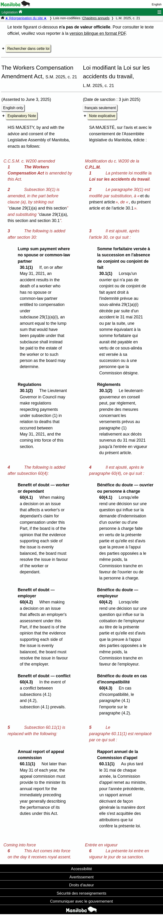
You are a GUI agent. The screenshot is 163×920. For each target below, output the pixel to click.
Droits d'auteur (81, 885)
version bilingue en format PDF (98, 33)
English (157, 4)
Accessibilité (81, 869)
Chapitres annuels (95, 18)
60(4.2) (27, 602)
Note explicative (102, 116)
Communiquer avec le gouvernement (81, 901)
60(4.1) (27, 497)
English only (13, 108)
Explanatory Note (22, 116)
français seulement (100, 108)
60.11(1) (28, 763)
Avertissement (81, 877)
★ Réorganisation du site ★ (26, 18)
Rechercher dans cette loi (28, 49)
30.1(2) (27, 390)
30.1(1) (27, 267)
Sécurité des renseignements (81, 893)
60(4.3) (27, 682)
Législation (11, 12)
